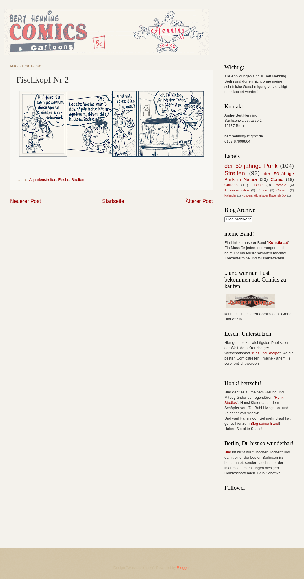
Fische (63, 179)
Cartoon (231, 185)
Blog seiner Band (264, 423)
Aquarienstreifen (42, 179)
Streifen (77, 179)
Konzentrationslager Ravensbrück (264, 195)
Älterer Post (199, 201)
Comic (276, 179)
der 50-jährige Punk (251, 165)
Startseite (113, 201)
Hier (227, 452)
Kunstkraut (278, 242)
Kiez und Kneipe (265, 353)
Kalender (230, 195)
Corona (281, 190)
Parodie (280, 185)
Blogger (183, 567)
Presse (262, 190)
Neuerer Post (25, 201)
